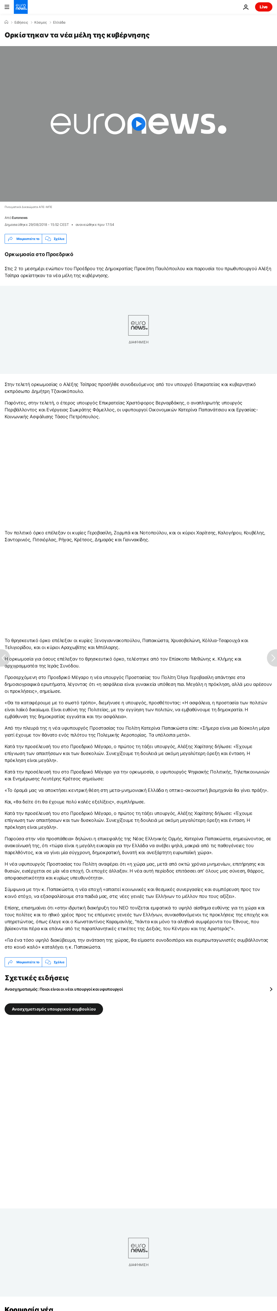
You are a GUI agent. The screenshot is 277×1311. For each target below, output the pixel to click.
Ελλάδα (59, 22)
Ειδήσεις (21, 22)
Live (264, 6)
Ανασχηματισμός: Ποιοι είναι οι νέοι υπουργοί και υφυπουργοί (64, 989)
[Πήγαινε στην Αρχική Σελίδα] (21, 7)
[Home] (6, 22)
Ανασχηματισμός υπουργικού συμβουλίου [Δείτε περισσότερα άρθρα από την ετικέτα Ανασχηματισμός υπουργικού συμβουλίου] (54, 1009)
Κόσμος (40, 22)
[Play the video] (138, 124)
